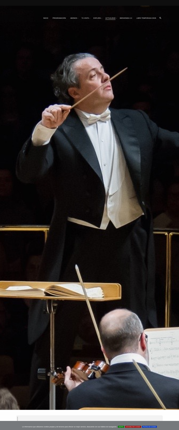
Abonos (73, 18)
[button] (160, 18)
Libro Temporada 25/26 (146, 18)
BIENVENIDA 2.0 (126, 18)
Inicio (45, 18)
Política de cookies (149, 427)
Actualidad (110, 18)
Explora (97, 18)
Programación (59, 18)
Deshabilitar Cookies (133, 427)
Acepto (121, 427)
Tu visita (85, 18)
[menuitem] (45, 18)
